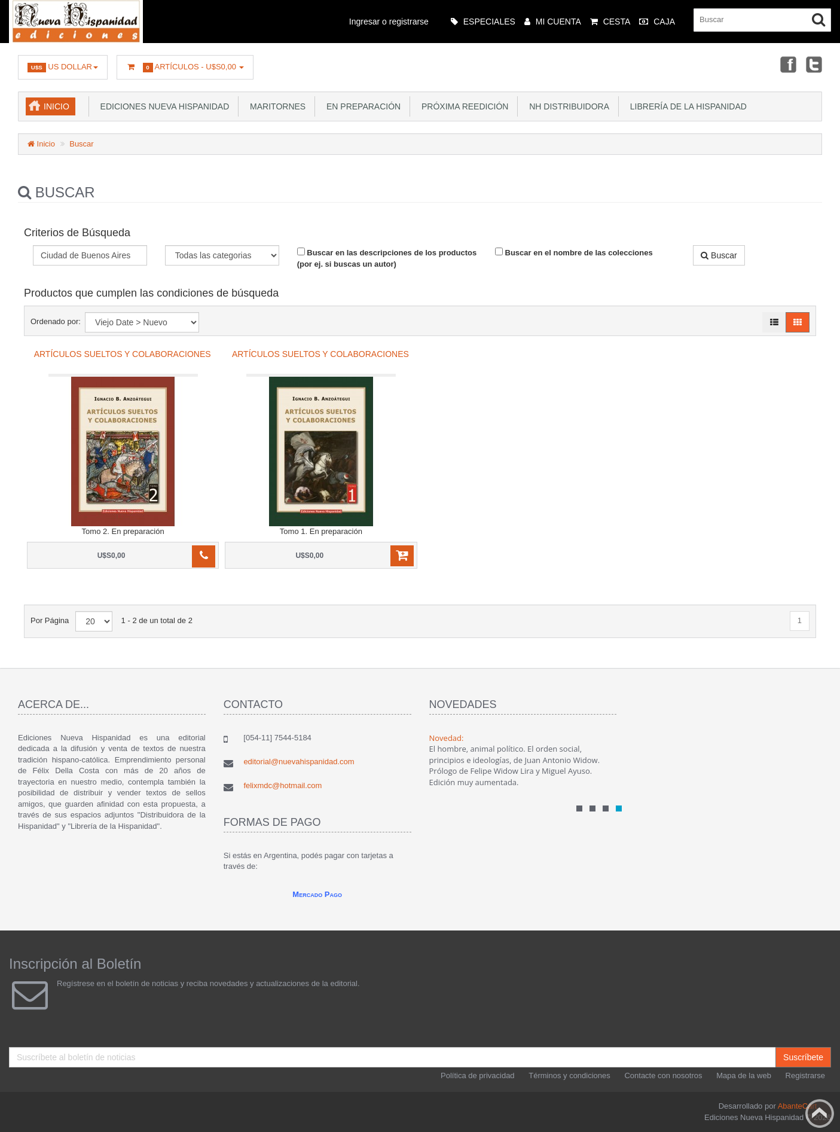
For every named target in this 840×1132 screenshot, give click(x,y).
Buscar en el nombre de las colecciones (574, 252)
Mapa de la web (743, 1075)
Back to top (819, 1113)
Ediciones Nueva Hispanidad (163, 106)
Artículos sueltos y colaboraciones (122, 354)
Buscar (81, 143)
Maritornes (275, 106)
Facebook (787, 64)
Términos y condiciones (569, 1075)
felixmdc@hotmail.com (282, 785)
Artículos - (185, 67)
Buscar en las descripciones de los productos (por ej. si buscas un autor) (387, 258)
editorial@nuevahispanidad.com (298, 761)
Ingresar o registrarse (389, 21)
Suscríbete (803, 1057)
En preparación (361, 106)
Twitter (814, 64)
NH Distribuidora (566, 106)
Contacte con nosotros (663, 1075)
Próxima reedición (462, 106)
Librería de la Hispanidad (686, 106)
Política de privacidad (478, 1075)
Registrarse (805, 1075)
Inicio (56, 106)
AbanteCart (797, 1106)
